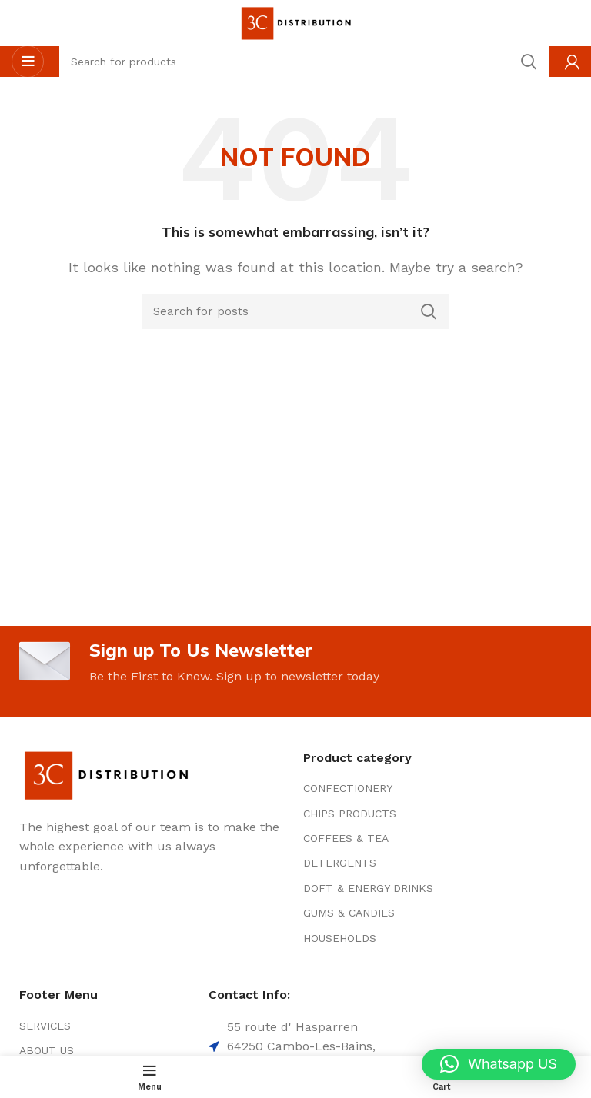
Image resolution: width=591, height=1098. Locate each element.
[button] (499, 1064)
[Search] (295, 311)
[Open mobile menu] (28, 61)
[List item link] (390, 788)
